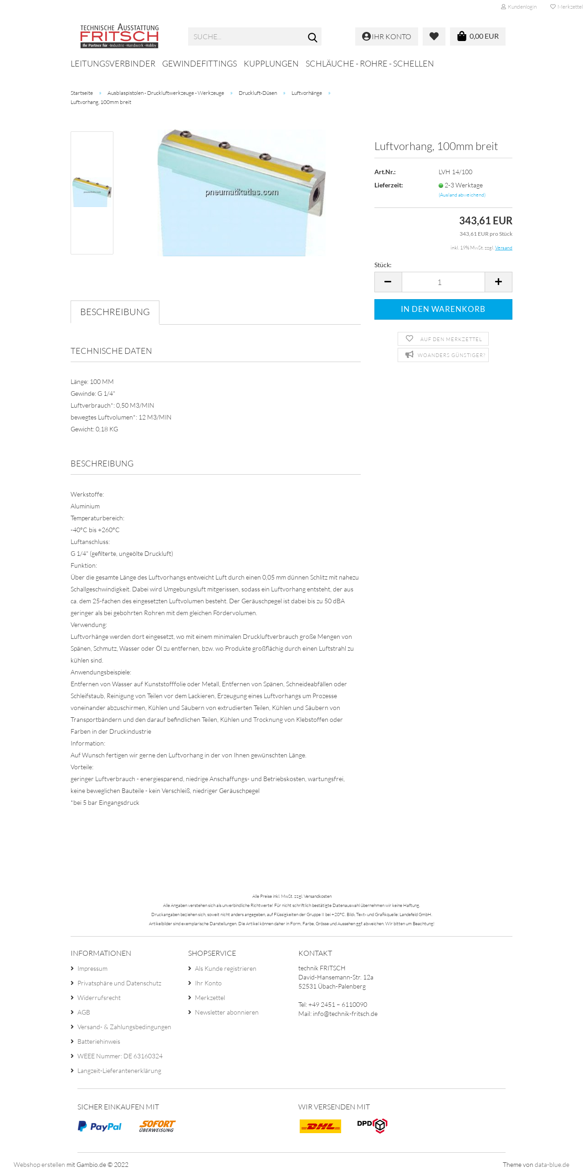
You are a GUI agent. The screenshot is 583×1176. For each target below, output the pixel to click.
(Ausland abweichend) (462, 195)
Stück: (383, 265)
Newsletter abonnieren (227, 1012)
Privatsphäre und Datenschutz (119, 983)
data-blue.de (552, 1164)
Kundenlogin (519, 6)
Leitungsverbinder (113, 63)
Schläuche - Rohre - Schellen (370, 63)
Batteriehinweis (98, 1041)
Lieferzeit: (388, 185)
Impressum (92, 968)
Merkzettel (210, 997)
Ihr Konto (208, 983)
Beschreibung (115, 311)
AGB (83, 1012)
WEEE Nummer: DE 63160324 (120, 1056)
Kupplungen (271, 63)
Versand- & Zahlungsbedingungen (124, 1027)
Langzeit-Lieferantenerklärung (119, 1070)
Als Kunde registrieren (225, 968)
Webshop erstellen (39, 1164)
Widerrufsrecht (99, 997)
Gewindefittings (199, 63)
